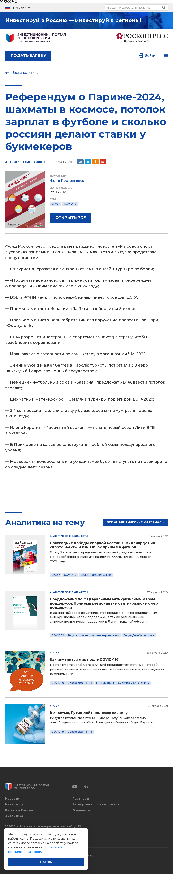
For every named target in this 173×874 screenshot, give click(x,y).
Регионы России (19, 810)
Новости (12, 798)
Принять (46, 862)
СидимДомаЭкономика (96, 574)
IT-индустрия (105, 682)
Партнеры (80, 798)
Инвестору (14, 804)
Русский (19, 7)
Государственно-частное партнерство (93, 635)
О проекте (81, 810)
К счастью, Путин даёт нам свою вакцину (89, 713)
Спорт (56, 203)
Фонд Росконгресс (67, 181)
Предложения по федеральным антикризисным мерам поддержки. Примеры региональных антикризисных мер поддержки (104, 603)
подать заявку (28, 55)
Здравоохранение (80, 682)
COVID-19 (70, 203)
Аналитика (14, 816)
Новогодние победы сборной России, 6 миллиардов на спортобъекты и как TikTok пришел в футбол (102, 545)
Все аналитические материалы (135, 522)
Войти (150, 55)
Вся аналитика (25, 73)
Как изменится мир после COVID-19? (84, 660)
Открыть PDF (70, 217)
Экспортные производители (96, 804)
